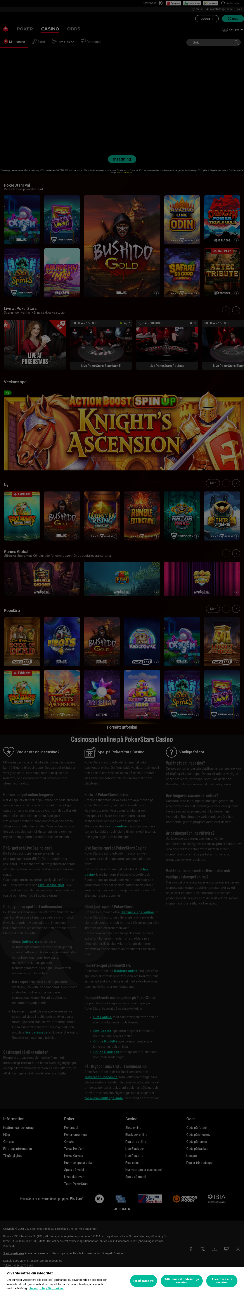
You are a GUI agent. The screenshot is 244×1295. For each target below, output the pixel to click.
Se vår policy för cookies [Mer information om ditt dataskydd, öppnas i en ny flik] (46, 1288)
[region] (122, 1281)
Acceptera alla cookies (221, 1280)
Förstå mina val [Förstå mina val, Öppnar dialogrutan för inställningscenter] (143, 1281)
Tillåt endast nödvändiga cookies (181, 1280)
